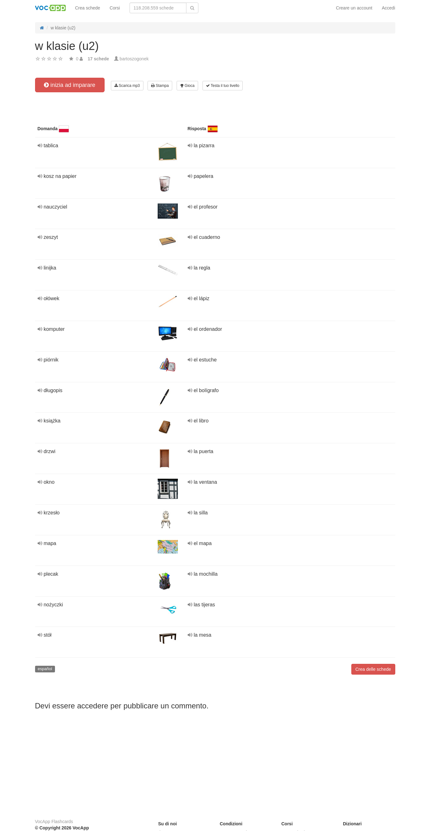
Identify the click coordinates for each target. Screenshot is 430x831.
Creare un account (354, 7)
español (45, 668)
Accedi (388, 7)
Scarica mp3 (127, 85)
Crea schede (87, 7)
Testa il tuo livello (222, 85)
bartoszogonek (134, 58)
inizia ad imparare (69, 85)
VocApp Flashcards (54, 821)
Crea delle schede (373, 669)
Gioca (187, 85)
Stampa (160, 85)
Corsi (115, 7)
